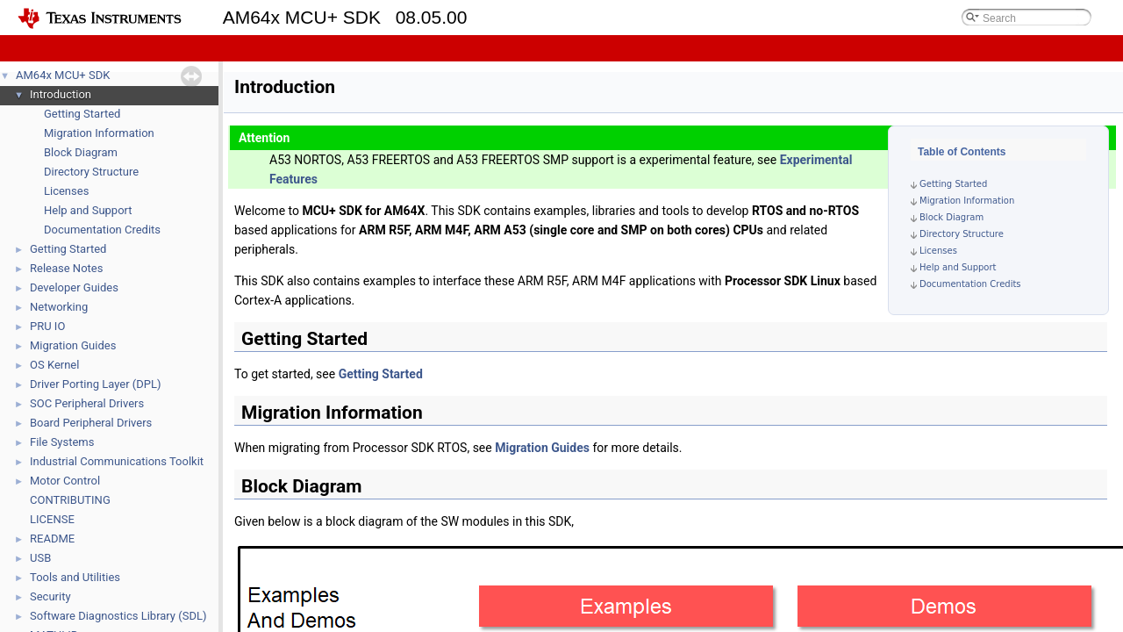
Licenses (66, 191)
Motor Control (65, 480)
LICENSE (52, 519)
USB (40, 557)
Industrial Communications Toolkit (117, 461)
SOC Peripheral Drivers (87, 403)
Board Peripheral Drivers (91, 422)
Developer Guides (74, 287)
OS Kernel (54, 364)
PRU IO (47, 326)
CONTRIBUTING (70, 499)
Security (50, 596)
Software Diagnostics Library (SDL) (118, 615)
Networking (59, 306)
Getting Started (82, 113)
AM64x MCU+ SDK (63, 75)
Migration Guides (73, 345)
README (52, 538)
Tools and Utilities (75, 577)
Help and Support (88, 210)
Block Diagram (81, 152)
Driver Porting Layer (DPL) (95, 384)
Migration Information (99, 133)
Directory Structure (91, 171)
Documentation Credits (102, 229)
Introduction (60, 94)
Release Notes (66, 268)
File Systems (62, 442)
